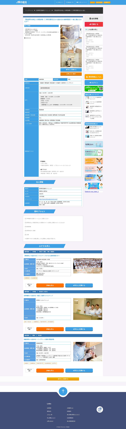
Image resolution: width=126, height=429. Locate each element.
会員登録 (49, 408)
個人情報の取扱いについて (73, 414)
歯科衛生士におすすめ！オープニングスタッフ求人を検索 (95, 117)
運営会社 (49, 411)
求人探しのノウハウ (82, 2)
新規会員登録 (99, 2)
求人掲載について (51, 417)
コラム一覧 (49, 414)
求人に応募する (71, 69)
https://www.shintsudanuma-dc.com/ (48, 199)
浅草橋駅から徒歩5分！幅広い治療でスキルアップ (38, 295)
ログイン (92, 2)
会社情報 (94, 19)
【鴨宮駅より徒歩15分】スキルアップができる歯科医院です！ (42, 255)
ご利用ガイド (60, 2)
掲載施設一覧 (69, 2)
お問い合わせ (50, 421)
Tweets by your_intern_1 (92, 191)
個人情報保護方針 (71, 421)
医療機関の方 (107, 2)
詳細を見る (50, 285)
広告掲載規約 (70, 417)
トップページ (29, 10)
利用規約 (69, 411)
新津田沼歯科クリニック (43, 10)
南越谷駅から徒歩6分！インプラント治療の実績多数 (39, 339)
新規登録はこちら (93, 77)
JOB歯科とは (70, 408)
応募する (93, 24)
